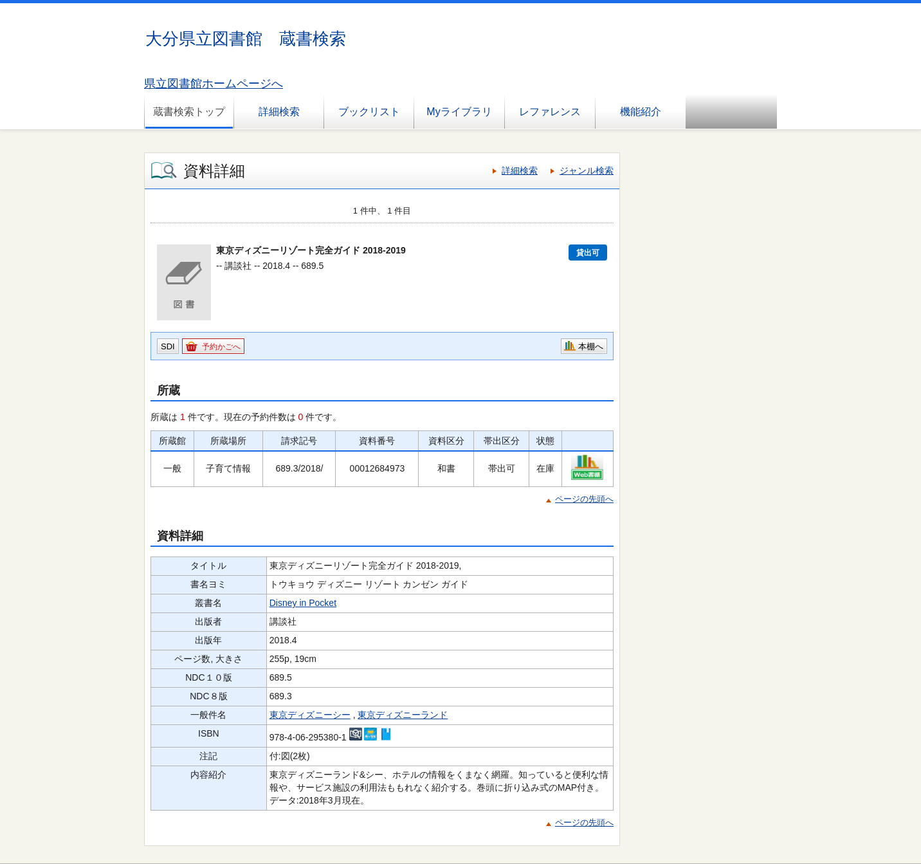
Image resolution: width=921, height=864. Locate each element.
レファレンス (550, 111)
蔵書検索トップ (189, 111)
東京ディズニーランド (403, 715)
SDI (168, 346)
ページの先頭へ (584, 499)
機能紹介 (640, 111)
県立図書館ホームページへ (213, 83)
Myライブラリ (458, 111)
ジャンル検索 (587, 170)
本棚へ (590, 346)
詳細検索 (279, 111)
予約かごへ (221, 346)
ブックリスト (369, 111)
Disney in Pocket (302, 603)
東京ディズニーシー (310, 715)
